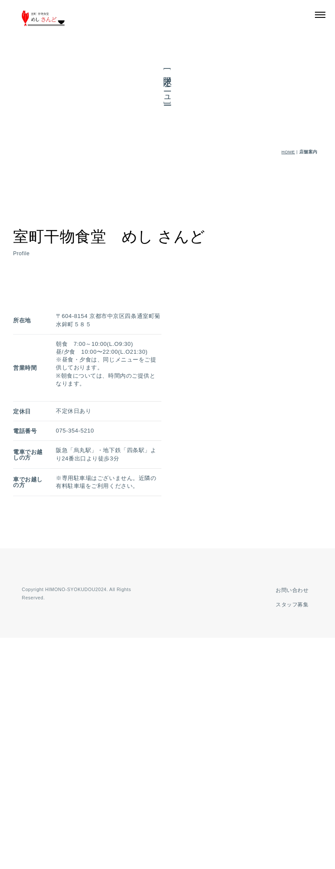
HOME (288, 151)
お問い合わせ (290, 821)
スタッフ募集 (290, 836)
